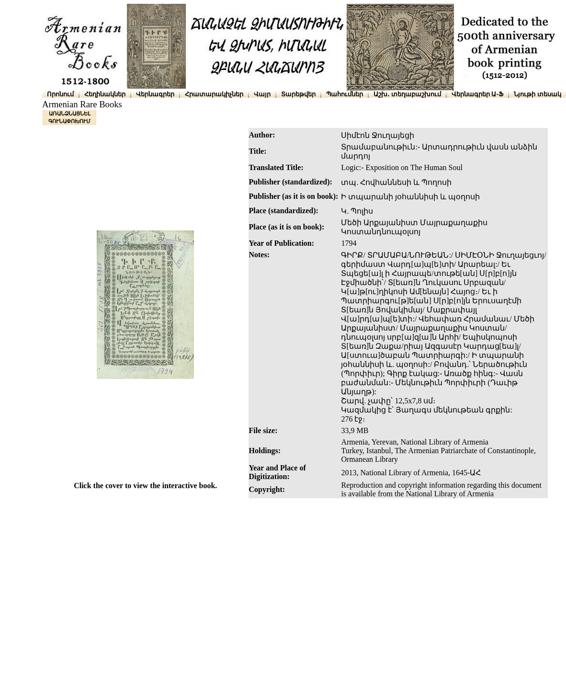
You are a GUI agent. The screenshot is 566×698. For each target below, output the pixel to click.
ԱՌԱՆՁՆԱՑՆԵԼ (70, 113)
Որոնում (60, 94)
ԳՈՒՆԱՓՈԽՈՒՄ (69, 121)
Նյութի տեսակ (537, 94)
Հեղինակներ (104, 94)
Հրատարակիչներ (214, 94)
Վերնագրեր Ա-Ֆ (477, 94)
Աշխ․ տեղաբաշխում (407, 94)
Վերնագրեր (155, 94)
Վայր (262, 94)
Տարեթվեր (298, 94)
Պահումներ (344, 94)
